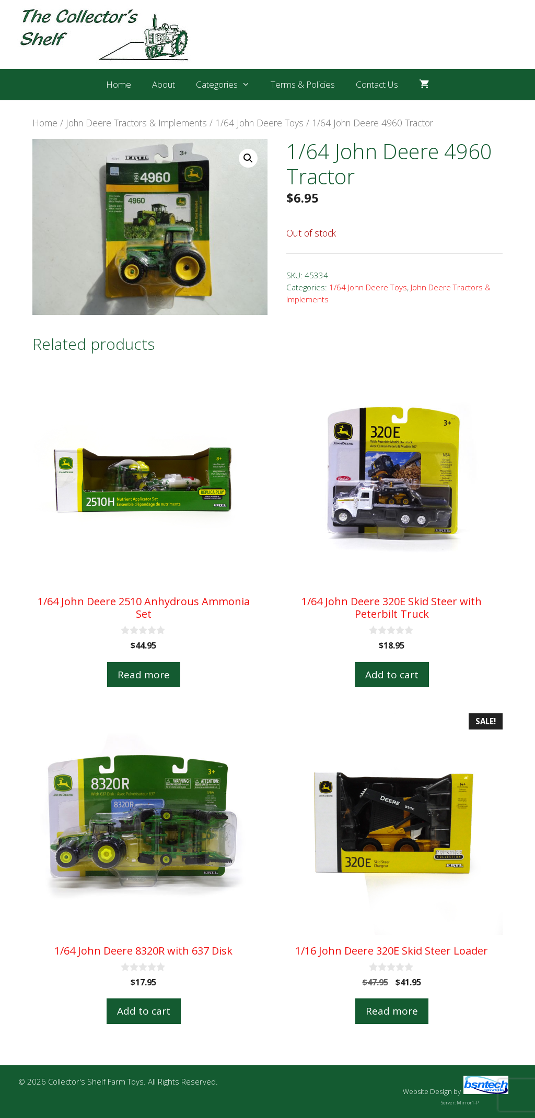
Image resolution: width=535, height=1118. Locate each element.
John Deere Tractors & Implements (136, 122)
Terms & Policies (303, 84)
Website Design (427, 1091)
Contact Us (377, 84)
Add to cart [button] (391, 674)
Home (118, 84)
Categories (228, 84)
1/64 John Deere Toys (259, 122)
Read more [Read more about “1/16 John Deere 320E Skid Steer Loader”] (392, 1011)
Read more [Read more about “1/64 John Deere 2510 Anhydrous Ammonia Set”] (144, 674)
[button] (248, 158)
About (163, 84)
